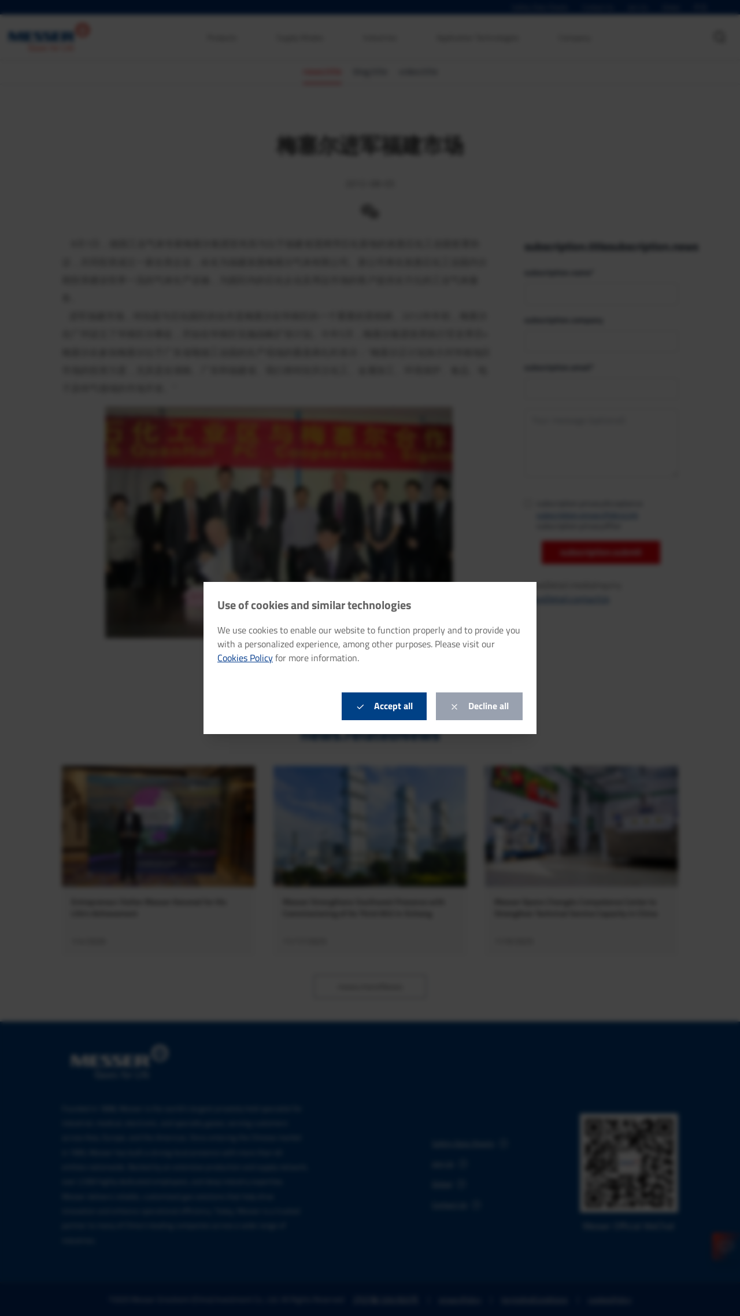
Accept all (384, 706)
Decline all (479, 706)
